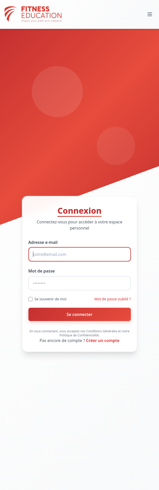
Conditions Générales (101, 331)
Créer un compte (102, 340)
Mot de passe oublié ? (112, 299)
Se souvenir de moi (51, 299)
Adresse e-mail (43, 242)
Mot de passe (41, 271)
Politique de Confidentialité (79, 335)
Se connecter (79, 314)
